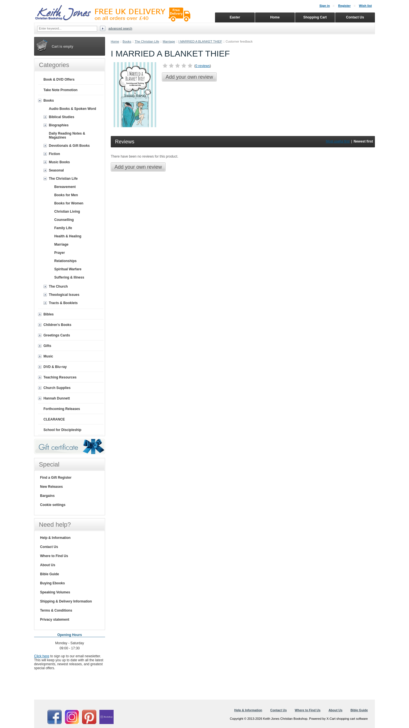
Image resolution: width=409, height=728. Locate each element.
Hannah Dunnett (56, 398)
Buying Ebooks (52, 583)
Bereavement (65, 187)
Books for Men (66, 195)
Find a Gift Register (56, 478)
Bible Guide (49, 574)
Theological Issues (64, 295)
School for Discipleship (62, 430)
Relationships (65, 261)
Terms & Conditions (56, 610)
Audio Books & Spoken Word (72, 109)
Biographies (58, 125)
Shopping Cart (315, 17)
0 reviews (202, 66)
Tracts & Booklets (63, 303)
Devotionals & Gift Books (69, 146)
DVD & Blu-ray (55, 367)
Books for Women (68, 203)
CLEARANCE (54, 419)
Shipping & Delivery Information (66, 601)
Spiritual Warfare (68, 269)
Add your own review (189, 77)
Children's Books (57, 325)
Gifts (47, 346)
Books (127, 41)
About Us (47, 565)
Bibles (48, 314)
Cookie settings (52, 505)
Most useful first (338, 141)
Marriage (169, 41)
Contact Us (49, 547)
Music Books (59, 162)
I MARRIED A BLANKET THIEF (200, 41)
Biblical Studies (61, 117)
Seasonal (56, 170)
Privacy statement (54, 620)
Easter (235, 17)
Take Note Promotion (60, 90)
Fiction (54, 154)
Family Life (63, 228)
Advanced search (120, 28)
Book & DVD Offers (58, 79)
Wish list (365, 5)
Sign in (324, 5)
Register (344, 5)
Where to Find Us (54, 556)
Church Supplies (56, 388)
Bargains (47, 496)
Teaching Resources (59, 377)
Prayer (59, 253)
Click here (41, 656)
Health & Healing (67, 236)
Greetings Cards (56, 335)
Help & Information (55, 538)
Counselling (64, 220)
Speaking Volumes (55, 592)
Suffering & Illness (69, 277)
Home (115, 41)
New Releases (51, 487)
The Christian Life (147, 41)
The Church (58, 286)
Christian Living (67, 212)
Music (48, 356)
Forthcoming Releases (61, 409)
